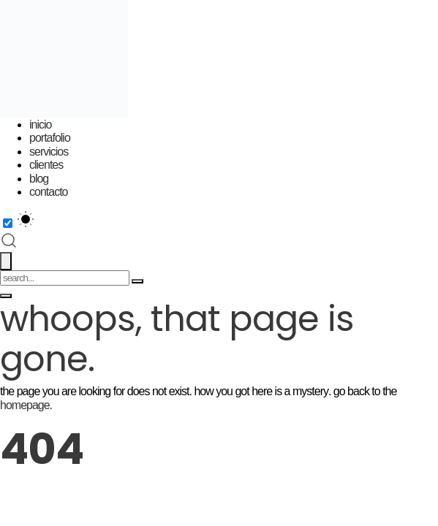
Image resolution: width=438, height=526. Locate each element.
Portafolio (49, 138)
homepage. (26, 405)
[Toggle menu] (6, 296)
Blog (38, 178)
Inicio (40, 124)
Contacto (48, 192)
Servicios (48, 151)
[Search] (137, 281)
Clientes (46, 165)
